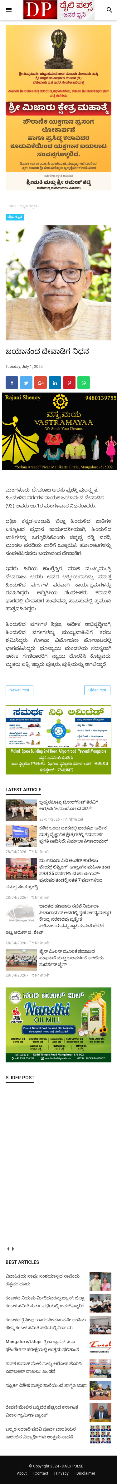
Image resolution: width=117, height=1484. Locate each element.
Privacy (62, 1473)
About (22, 1473)
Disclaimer (85, 1473)
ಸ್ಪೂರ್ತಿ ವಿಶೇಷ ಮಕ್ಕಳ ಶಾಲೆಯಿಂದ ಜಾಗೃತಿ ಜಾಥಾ (46, 1385)
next (12, 1249)
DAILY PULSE (72, 1466)
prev (8, 1249)
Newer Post (19, 690)
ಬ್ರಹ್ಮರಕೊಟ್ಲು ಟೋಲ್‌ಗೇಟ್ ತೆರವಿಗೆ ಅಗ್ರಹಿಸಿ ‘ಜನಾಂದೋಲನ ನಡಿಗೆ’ (68, 805)
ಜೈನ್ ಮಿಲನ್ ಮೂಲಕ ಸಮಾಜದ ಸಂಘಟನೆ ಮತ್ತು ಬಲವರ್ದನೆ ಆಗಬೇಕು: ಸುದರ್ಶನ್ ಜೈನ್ (72, 958)
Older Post (97, 690)
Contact (41, 1473)
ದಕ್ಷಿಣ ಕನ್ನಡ (14, 216)
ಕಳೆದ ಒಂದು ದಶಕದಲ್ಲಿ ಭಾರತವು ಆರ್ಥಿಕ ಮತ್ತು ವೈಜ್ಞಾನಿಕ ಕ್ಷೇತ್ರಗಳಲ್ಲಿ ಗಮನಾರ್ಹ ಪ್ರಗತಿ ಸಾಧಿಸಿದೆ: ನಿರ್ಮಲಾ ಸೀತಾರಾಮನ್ (73, 834)
